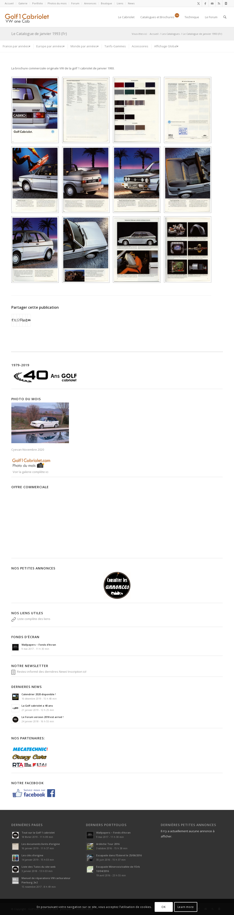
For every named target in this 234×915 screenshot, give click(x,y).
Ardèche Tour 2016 (107, 844)
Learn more (186, 907)
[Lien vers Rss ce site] (219, 3)
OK (163, 907)
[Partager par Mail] (29, 320)
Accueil (9, 3)
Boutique (106, 3)
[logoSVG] (31, 17)
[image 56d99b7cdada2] (189, 181)
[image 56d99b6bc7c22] (87, 112)
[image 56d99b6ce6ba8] (138, 112)
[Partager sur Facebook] (12, 320)
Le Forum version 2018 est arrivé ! (42, 717)
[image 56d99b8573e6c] (189, 251)
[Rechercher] (224, 17)
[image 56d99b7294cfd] (189, 112)
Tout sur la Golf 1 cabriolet (38, 832)
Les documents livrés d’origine (41, 844)
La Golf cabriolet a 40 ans (37, 705)
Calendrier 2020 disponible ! (39, 694)
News (131, 3)
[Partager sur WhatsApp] (18, 320)
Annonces (90, 3)
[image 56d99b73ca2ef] (36, 181)
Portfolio (37, 3)
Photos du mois (57, 3)
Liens (120, 3)
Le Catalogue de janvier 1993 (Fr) (39, 33)
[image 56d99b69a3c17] (36, 112)
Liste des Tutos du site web (39, 866)
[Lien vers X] (198, 3)
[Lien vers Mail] (212, 3)
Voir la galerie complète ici (30, 472)
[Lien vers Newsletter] (225, 3)
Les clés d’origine (32, 855)
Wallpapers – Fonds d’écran (39, 644)
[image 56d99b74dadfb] (87, 181)
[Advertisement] (117, 522)
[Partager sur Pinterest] (21, 320)
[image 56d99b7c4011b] (36, 251)
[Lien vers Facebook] (205, 3)
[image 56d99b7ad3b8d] (138, 181)
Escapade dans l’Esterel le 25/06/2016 (119, 855)
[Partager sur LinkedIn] (23, 320)
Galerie (22, 3)
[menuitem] (10, 3)
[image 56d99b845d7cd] (138, 251)
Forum (75, 3)
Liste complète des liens (33, 619)
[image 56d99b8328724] (87, 251)
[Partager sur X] (15, 320)
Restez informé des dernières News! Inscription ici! (51, 672)
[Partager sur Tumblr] (26, 320)
